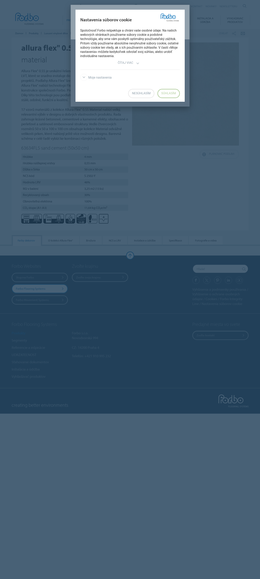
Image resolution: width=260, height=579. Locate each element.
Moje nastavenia (96, 77)
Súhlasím (168, 93)
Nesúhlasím (141, 93)
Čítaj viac (128, 63)
